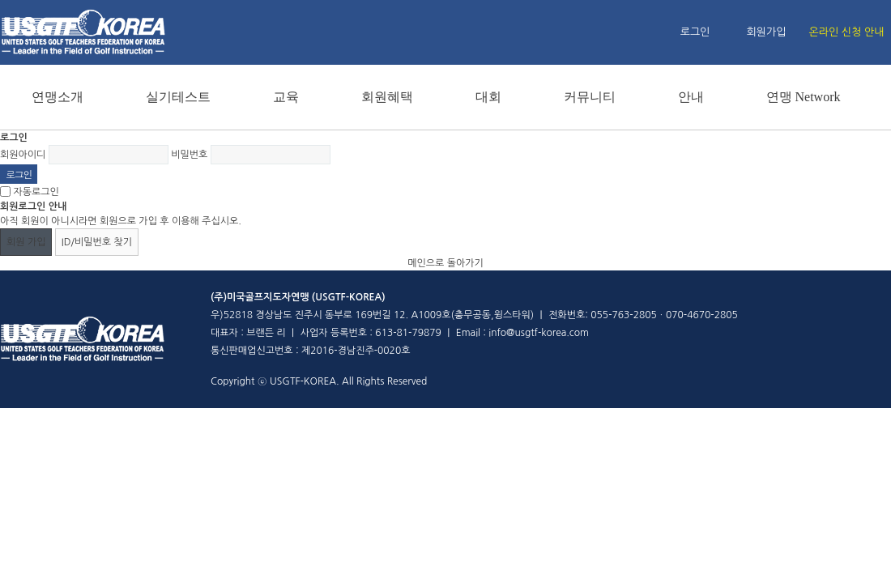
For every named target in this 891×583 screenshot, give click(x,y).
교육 (286, 97)
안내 (691, 97)
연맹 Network (803, 97)
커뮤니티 (590, 97)
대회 (488, 97)
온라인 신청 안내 (847, 32)
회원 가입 (25, 242)
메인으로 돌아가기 (445, 263)
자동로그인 (35, 192)
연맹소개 (57, 97)
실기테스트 (178, 97)
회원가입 (767, 32)
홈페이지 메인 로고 (83, 32)
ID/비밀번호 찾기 (97, 242)
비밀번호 (189, 155)
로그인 (695, 32)
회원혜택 (387, 97)
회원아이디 (22, 155)
